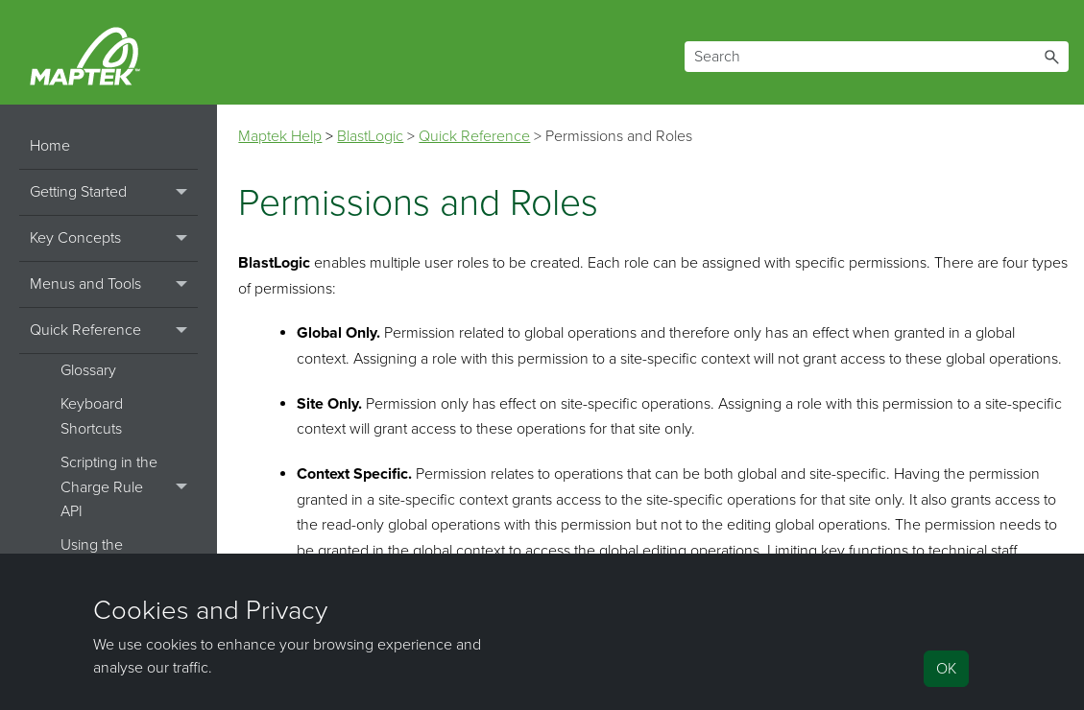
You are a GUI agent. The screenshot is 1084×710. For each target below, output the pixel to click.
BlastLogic (370, 136)
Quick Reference (114, 331)
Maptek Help (280, 136)
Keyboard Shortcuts (91, 416)
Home (50, 145)
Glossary (88, 370)
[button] (1051, 56)
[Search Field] (877, 56)
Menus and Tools (114, 285)
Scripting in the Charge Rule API (129, 487)
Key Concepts (114, 239)
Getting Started (114, 193)
